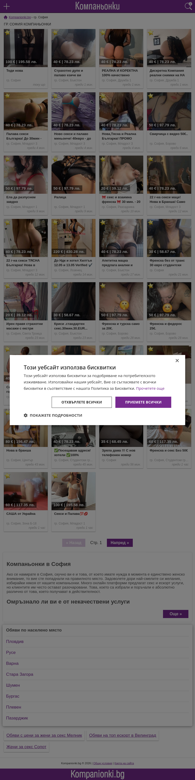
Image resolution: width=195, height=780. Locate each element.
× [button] (177, 361)
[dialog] (97, 390)
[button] (53, 415)
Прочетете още (150, 388)
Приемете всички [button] (142, 401)
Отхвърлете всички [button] (81, 401)
